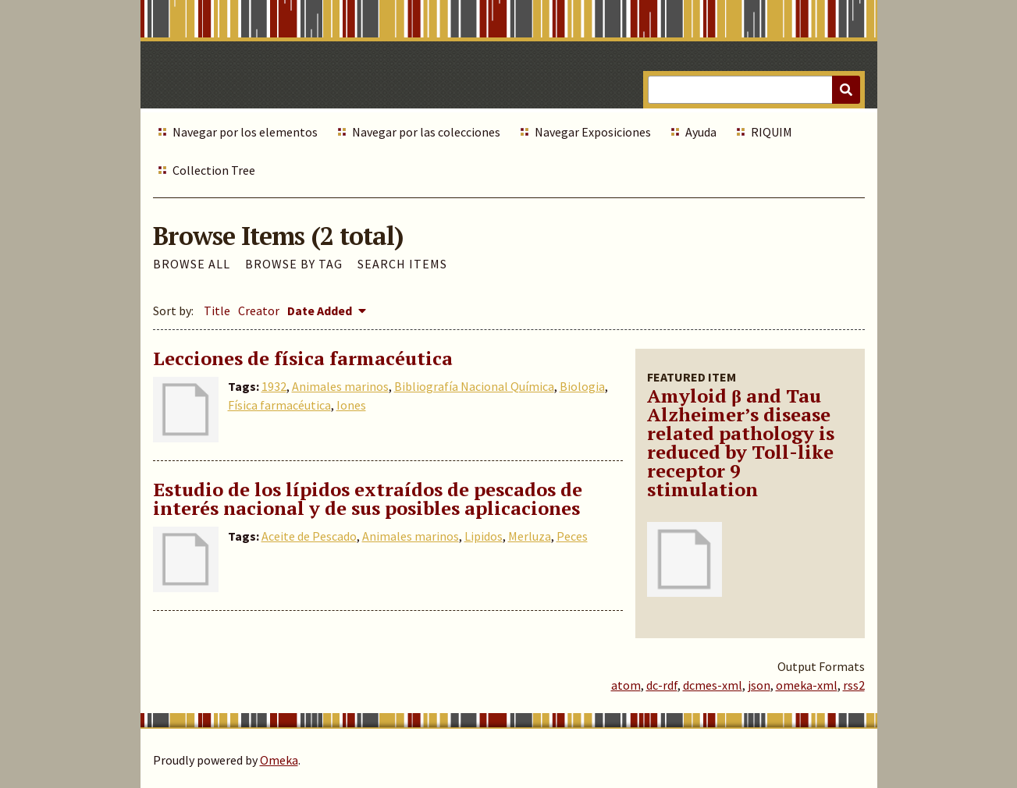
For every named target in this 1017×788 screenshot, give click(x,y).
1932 (273, 386)
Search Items (402, 264)
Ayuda (701, 132)
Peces (572, 536)
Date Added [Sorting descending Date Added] (320, 310)
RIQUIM (771, 132)
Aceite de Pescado (309, 536)
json (759, 685)
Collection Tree (213, 170)
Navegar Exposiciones (593, 132)
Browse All (191, 264)
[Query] (753, 90)
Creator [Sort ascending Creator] (258, 310)
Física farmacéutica (279, 405)
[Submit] (846, 90)
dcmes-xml (712, 685)
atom (626, 685)
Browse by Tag (294, 264)
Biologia (582, 386)
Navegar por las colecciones (426, 132)
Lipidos (483, 536)
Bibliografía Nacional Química (474, 386)
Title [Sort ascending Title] (217, 310)
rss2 (854, 685)
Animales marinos (340, 386)
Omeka (279, 760)
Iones (351, 405)
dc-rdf (661, 685)
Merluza (529, 536)
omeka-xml (806, 685)
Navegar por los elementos (245, 132)
